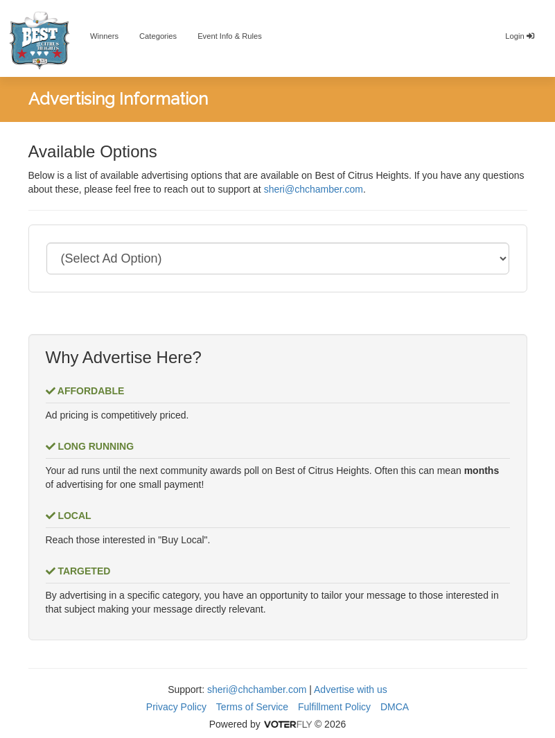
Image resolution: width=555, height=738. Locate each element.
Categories (158, 36)
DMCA (394, 706)
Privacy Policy (176, 706)
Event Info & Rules (229, 36)
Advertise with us (350, 689)
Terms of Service (252, 706)
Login (519, 36)
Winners (104, 36)
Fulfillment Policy (334, 706)
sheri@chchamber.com (313, 189)
